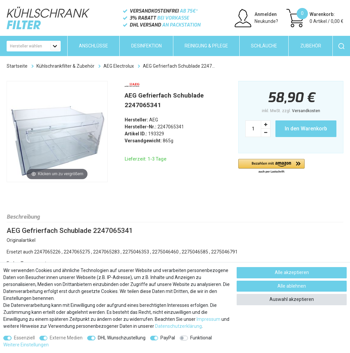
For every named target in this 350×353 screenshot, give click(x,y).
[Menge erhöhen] (265, 124)
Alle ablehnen (291, 286)
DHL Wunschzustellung (122, 337)
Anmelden (266, 14)
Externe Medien (66, 337)
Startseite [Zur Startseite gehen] (17, 66)
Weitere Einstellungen (26, 344)
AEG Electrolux (118, 66)
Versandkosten (306, 110)
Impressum (208, 319)
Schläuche (264, 45)
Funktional (201, 337)
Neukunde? (266, 21)
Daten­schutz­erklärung (178, 326)
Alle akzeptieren (292, 272)
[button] (271, 166)
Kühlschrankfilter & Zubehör (65, 66)
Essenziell (24, 337)
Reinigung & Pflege (206, 45)
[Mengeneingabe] (253, 128)
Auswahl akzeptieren (291, 299)
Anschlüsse (93, 45)
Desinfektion (146, 45)
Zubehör (310, 45)
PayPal (167, 337)
